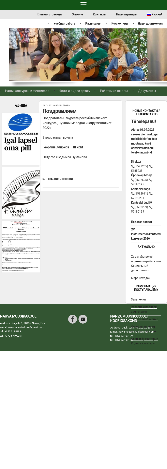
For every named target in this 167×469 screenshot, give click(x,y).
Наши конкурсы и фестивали (27, 91)
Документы (147, 91)
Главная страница (49, 14)
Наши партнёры (126, 14)
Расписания (93, 23)
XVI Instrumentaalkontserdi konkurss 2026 (146, 234)
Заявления (138, 299)
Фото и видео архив (74, 91)
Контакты (99, 14)
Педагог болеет (141, 222)
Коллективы (119, 23)
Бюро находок (140, 278)
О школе (77, 14)
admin (66, 105)
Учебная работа (64, 23)
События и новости (60, 179)
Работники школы (114, 91)
